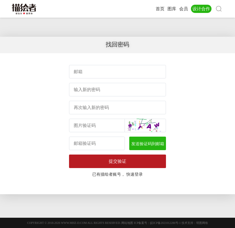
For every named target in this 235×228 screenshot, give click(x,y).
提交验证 (117, 161)
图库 (171, 8)
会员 (183, 8)
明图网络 (202, 222)
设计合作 (201, 8)
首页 (160, 8)
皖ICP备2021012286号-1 (165, 222)
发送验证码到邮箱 (147, 143)
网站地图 (127, 222)
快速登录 (134, 174)
